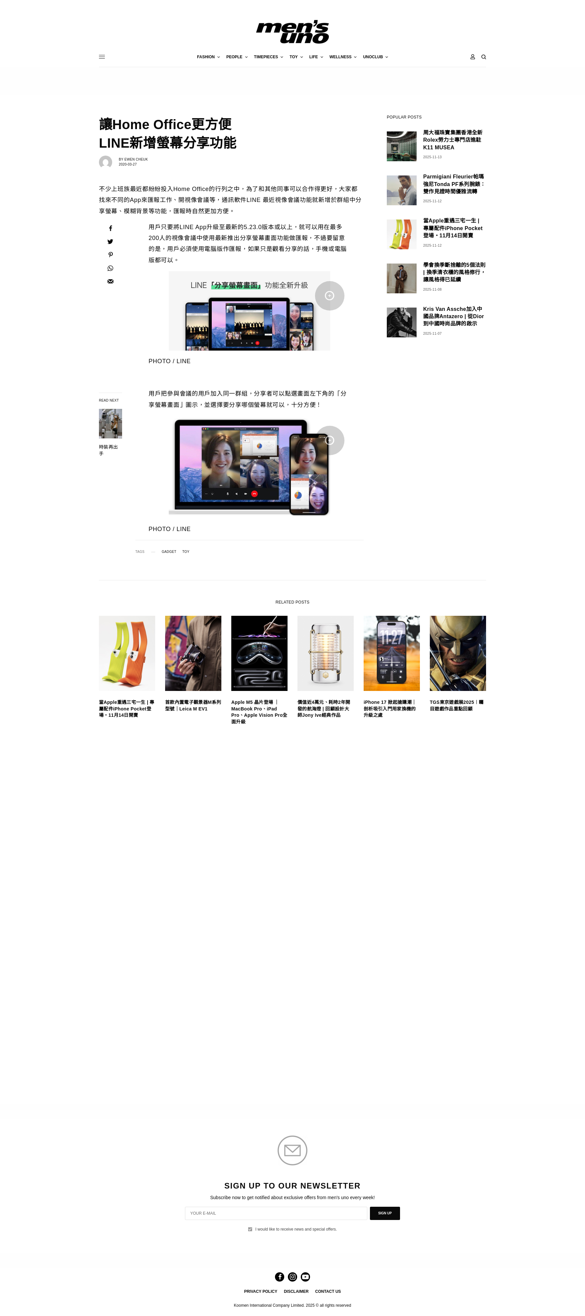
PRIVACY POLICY (260, 1291)
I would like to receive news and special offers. (296, 1229)
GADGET (169, 552)
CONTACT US (328, 1291)
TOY (185, 552)
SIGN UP (385, 1213)
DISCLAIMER (296, 1291)
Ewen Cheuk (136, 159)
